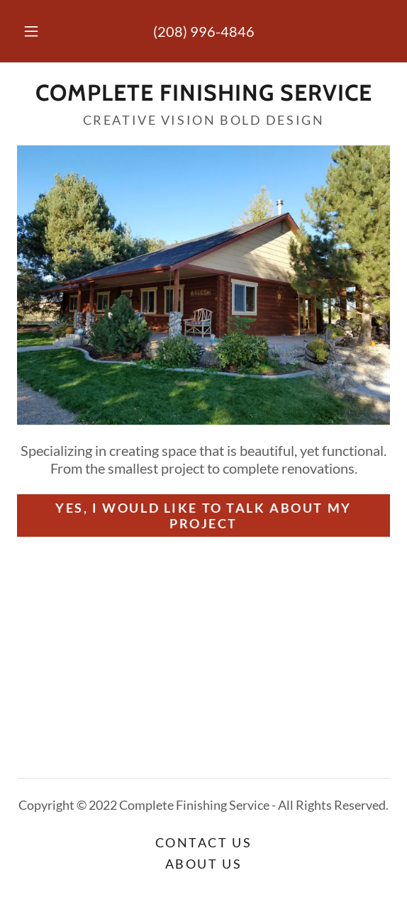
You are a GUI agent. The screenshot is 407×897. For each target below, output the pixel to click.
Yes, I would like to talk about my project (203, 515)
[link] (203, 92)
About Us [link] (203, 863)
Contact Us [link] (203, 842)
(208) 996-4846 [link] (204, 31)
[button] (34, 31)
